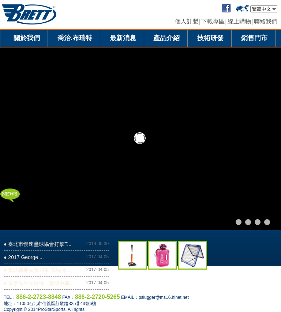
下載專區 (213, 21)
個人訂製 (186, 21)
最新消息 (123, 38)
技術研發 (210, 38)
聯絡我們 (265, 21)
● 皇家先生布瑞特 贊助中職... (39, 283)
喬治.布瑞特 (74, 38)
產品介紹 (166, 38)
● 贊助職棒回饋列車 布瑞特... (37, 270)
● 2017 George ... (24, 257)
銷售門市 (254, 38)
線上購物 (239, 21)
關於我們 (27, 38)
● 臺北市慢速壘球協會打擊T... (37, 244)
